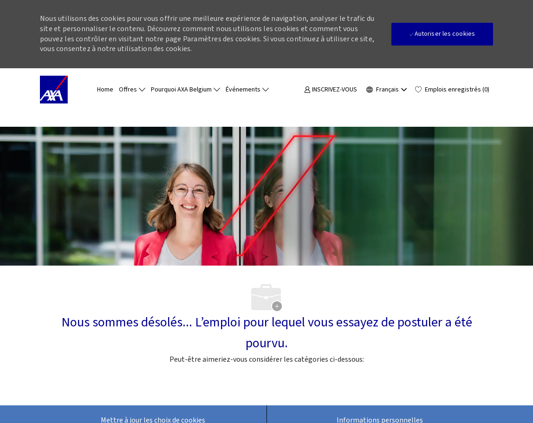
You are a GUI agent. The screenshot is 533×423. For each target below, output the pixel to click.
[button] (386, 89)
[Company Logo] (63, 90)
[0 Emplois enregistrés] (452, 89)
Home (105, 89)
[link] (330, 89)
